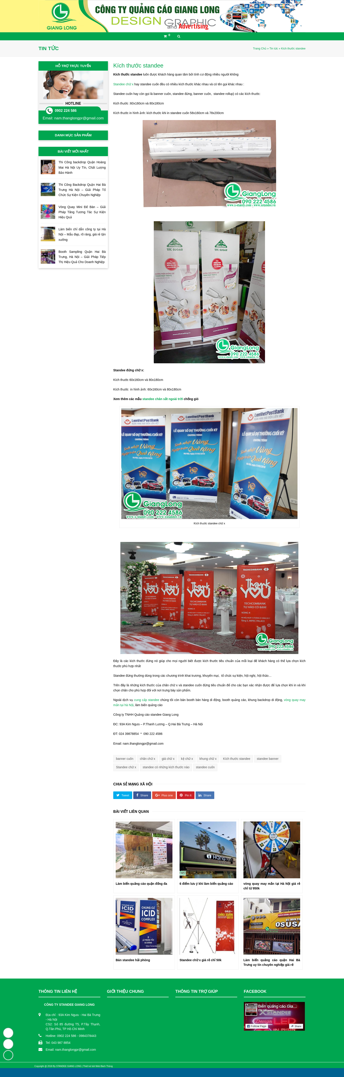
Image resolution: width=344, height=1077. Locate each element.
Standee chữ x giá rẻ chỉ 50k (200, 960)
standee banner (267, 758)
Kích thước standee (236, 758)
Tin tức (273, 48)
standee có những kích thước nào (166, 767)
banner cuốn (124, 758)
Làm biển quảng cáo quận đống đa (141, 883)
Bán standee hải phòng (133, 960)
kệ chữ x (187, 758)
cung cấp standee (146, 700)
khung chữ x (208, 758)
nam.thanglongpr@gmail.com (79, 118)
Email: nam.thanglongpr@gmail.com (71, 1049)
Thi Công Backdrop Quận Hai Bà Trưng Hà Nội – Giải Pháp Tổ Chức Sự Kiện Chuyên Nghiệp (82, 190)
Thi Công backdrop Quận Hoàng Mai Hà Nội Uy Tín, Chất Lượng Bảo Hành (82, 167)
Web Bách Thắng (104, 1066)
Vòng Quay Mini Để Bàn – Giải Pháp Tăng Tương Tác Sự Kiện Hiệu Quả (82, 212)
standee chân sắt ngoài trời (162, 399)
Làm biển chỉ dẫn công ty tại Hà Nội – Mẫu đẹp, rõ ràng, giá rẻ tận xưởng (82, 234)
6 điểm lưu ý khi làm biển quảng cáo (206, 883)
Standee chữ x (123, 84)
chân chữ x (147, 758)
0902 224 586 (66, 110)
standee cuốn (205, 767)
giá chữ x (168, 758)
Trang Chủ (259, 48)
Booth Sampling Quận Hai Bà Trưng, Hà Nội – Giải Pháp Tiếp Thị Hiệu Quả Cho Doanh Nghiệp (82, 257)
